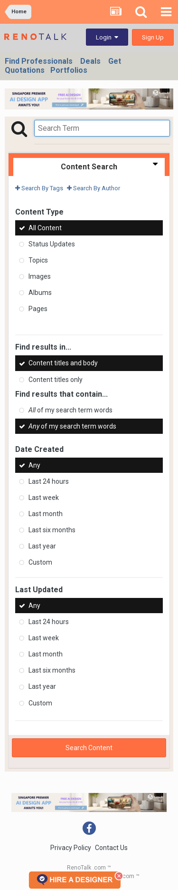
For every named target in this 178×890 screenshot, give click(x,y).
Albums (40, 292)
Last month (45, 514)
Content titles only (55, 379)
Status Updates (51, 244)
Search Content (89, 748)
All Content (45, 228)
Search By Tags (39, 188)
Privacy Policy (70, 847)
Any (34, 465)
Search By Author (93, 188)
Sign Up (153, 37)
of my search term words (70, 410)
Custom (40, 562)
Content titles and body (63, 363)
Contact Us (111, 847)
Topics (38, 260)
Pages (37, 309)
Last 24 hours (48, 481)
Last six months (51, 530)
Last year (42, 546)
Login (107, 37)
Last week (43, 497)
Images (39, 276)
